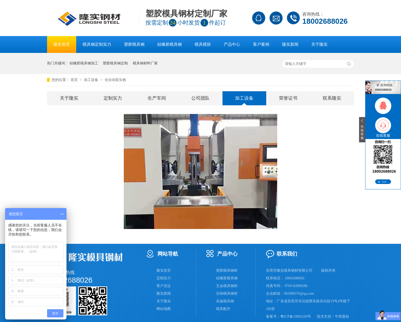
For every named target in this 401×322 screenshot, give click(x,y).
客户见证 (164, 286)
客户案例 (261, 44)
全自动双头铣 (115, 80)
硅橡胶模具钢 (169, 44)
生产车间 (157, 98)
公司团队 (200, 98)
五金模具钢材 (227, 286)
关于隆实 (319, 44)
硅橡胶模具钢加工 (84, 63)
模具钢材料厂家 (145, 63)
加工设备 (91, 80)
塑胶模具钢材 (227, 270)
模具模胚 (203, 44)
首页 (75, 80)
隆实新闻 (290, 44)
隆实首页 (61, 44)
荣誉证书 (288, 98)
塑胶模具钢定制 (115, 63)
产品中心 (232, 44)
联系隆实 (332, 98)
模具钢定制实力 (97, 44)
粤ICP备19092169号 (295, 316)
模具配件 (223, 309)
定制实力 (113, 98)
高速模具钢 (225, 301)
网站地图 (164, 309)
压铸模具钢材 (227, 293)
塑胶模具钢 (134, 44)
